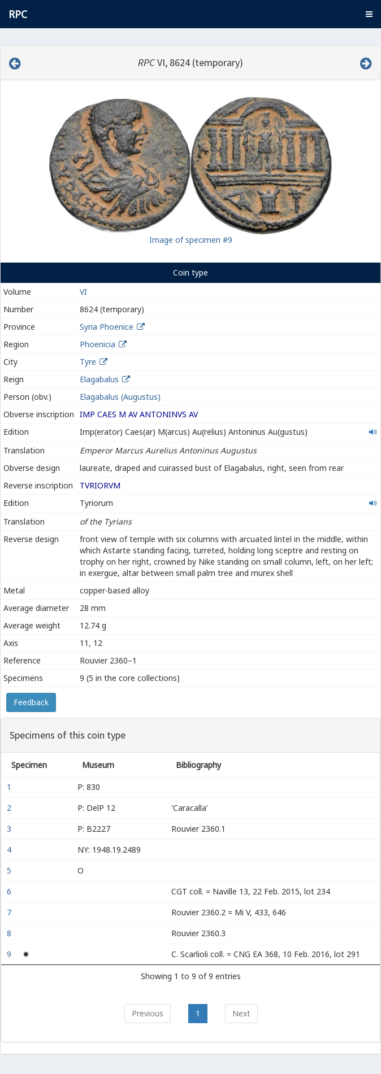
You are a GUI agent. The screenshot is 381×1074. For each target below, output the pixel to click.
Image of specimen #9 (190, 239)
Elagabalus (99, 379)
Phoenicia (97, 344)
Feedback (31, 702)
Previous (147, 1013)
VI (83, 291)
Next (241, 1013)
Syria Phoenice (106, 326)
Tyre (88, 361)
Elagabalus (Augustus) (120, 396)
